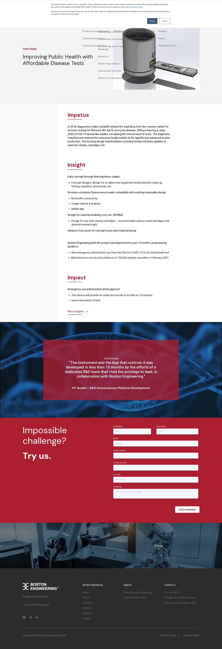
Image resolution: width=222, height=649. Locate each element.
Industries (88, 602)
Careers (87, 597)
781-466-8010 (171, 592)
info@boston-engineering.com (179, 597)
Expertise (88, 613)
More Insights (78, 311)
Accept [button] (152, 21)
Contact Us (170, 585)
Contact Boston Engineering (137, 592)
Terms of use (168, 635)
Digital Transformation (134, 597)
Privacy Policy (137, 7)
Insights (87, 618)
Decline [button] (165, 21)
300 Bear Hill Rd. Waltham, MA (179, 602)
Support (127, 585)
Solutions (87, 608)
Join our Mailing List (36, 604)
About (86, 592)
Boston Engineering (93, 585)
